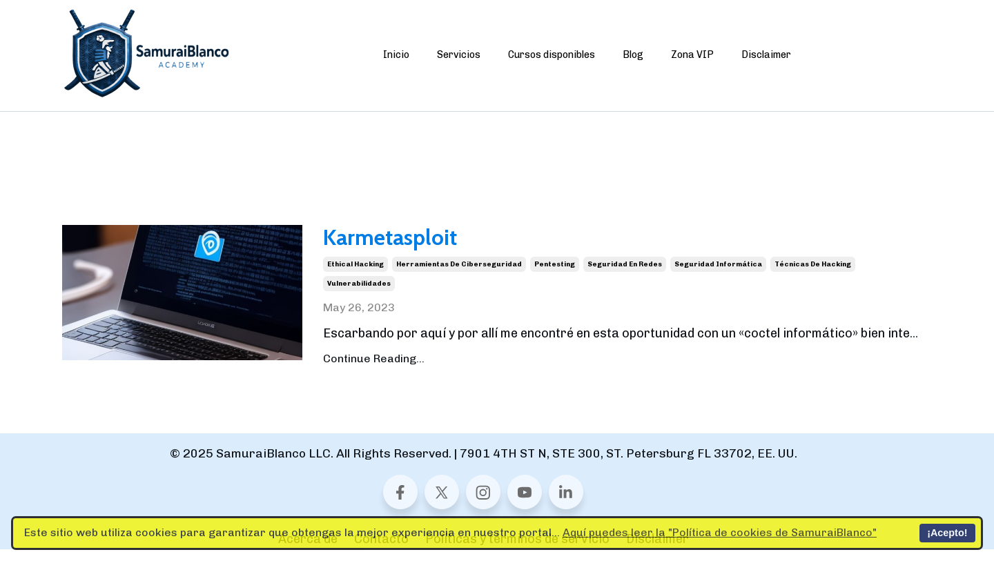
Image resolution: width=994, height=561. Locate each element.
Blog (633, 55)
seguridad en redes (624, 276)
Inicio (396, 55)
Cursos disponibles (552, 55)
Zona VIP (692, 55)
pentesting (554, 276)
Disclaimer (766, 55)
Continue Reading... (374, 370)
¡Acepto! (947, 532)
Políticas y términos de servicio (517, 550)
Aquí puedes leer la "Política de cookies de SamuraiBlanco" (720, 532)
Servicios (458, 55)
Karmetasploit (423, 244)
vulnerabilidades (359, 295)
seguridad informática (718, 276)
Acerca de (308, 550)
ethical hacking (355, 276)
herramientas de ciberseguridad (459, 276)
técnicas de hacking (812, 276)
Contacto (381, 550)
